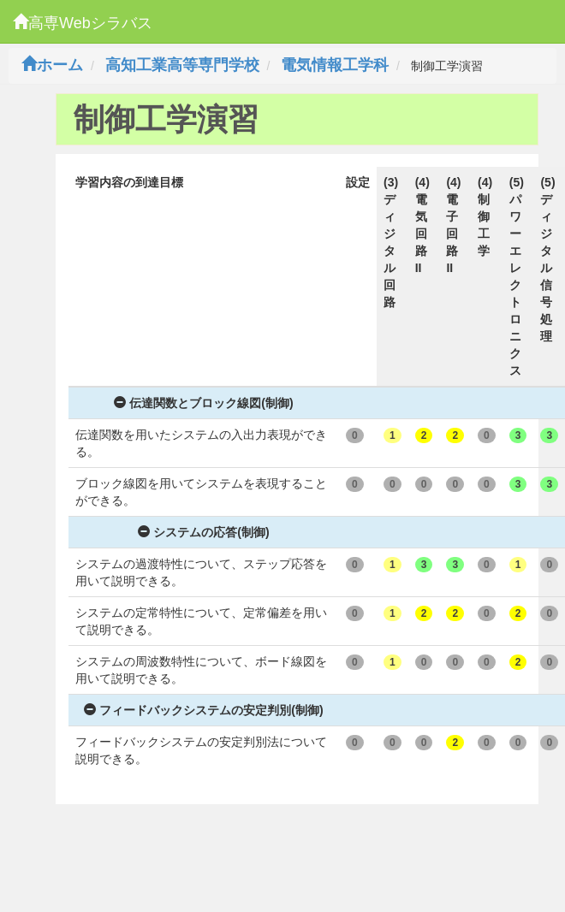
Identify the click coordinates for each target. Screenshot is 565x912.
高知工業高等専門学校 (182, 65)
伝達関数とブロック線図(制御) (203, 403)
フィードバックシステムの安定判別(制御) (203, 710)
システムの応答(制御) (203, 532)
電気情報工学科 (335, 65)
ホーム (52, 65)
